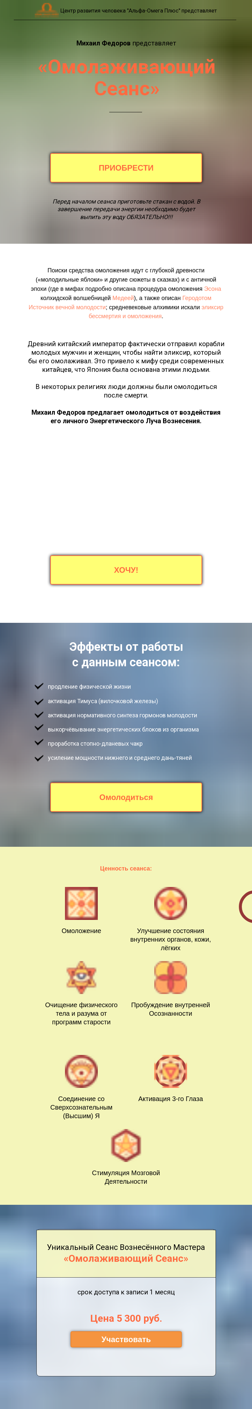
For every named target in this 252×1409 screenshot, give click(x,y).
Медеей (123, 298)
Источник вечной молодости (67, 307)
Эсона (212, 289)
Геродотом (197, 298)
